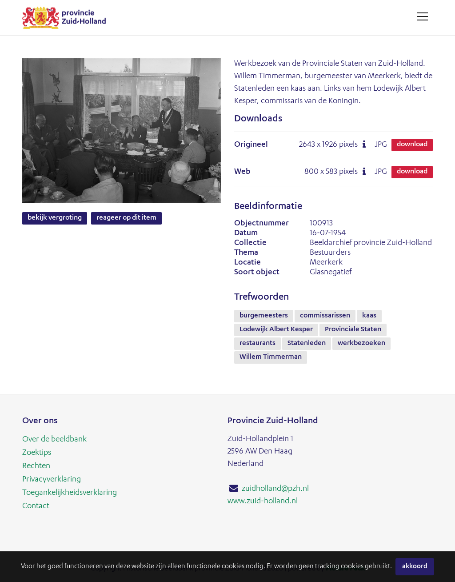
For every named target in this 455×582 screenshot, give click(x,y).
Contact (35, 506)
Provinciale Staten (353, 330)
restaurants (257, 344)
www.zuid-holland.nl (263, 501)
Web (242, 172)
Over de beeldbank (54, 439)
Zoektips (36, 453)
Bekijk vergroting (55, 218)
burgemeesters (263, 316)
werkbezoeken (361, 344)
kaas (369, 316)
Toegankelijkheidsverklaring (69, 493)
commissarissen (325, 316)
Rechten (36, 466)
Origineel (251, 144)
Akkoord (414, 566)
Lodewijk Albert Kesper (276, 330)
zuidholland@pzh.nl (275, 489)
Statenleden (306, 344)
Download (412, 145)
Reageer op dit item (126, 218)
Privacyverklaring (51, 479)
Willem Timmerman (270, 357)
